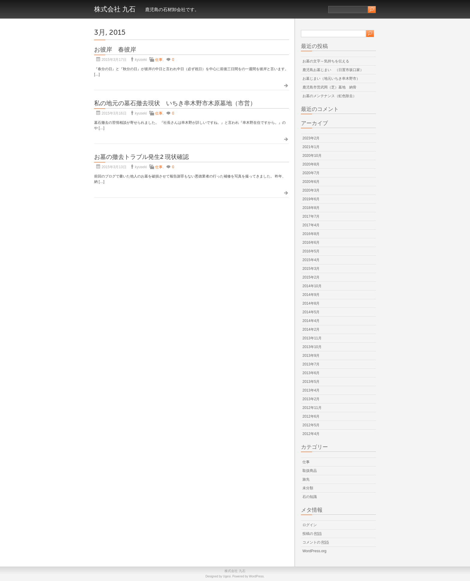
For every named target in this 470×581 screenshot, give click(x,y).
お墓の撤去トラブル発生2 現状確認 (141, 156)
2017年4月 (311, 225)
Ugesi (227, 576)
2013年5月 (311, 382)
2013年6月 (311, 373)
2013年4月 (311, 390)
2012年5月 (311, 425)
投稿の (312, 534)
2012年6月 (311, 416)
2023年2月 (311, 138)
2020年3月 (311, 190)
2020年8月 (311, 164)
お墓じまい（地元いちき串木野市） (331, 78)
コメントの (315, 542)
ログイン (309, 525)
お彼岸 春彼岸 (115, 49)
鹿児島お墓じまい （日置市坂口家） (333, 70)
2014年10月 (312, 286)
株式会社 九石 (114, 9)
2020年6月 (311, 182)
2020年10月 (312, 155)
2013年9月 (311, 355)
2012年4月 (311, 434)
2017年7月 (311, 216)
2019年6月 (311, 199)
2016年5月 (311, 251)
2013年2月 (311, 399)
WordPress (256, 576)
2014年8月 (311, 303)
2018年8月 (311, 208)
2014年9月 (311, 295)
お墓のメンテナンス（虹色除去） (329, 96)
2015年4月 (311, 260)
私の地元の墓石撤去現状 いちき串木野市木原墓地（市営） (175, 103)
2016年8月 (311, 234)
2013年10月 (312, 347)
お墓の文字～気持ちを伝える (325, 61)
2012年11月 (312, 408)
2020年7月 (311, 173)
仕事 (158, 60)
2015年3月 (311, 269)
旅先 (306, 479)
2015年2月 (311, 277)
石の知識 (309, 497)
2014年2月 (311, 329)
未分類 (307, 488)
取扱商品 (309, 471)
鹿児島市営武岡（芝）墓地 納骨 (329, 87)
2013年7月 (311, 364)
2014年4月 (311, 321)
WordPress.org (314, 551)
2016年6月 (311, 242)
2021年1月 (311, 147)
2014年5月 (311, 312)
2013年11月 (312, 338)
